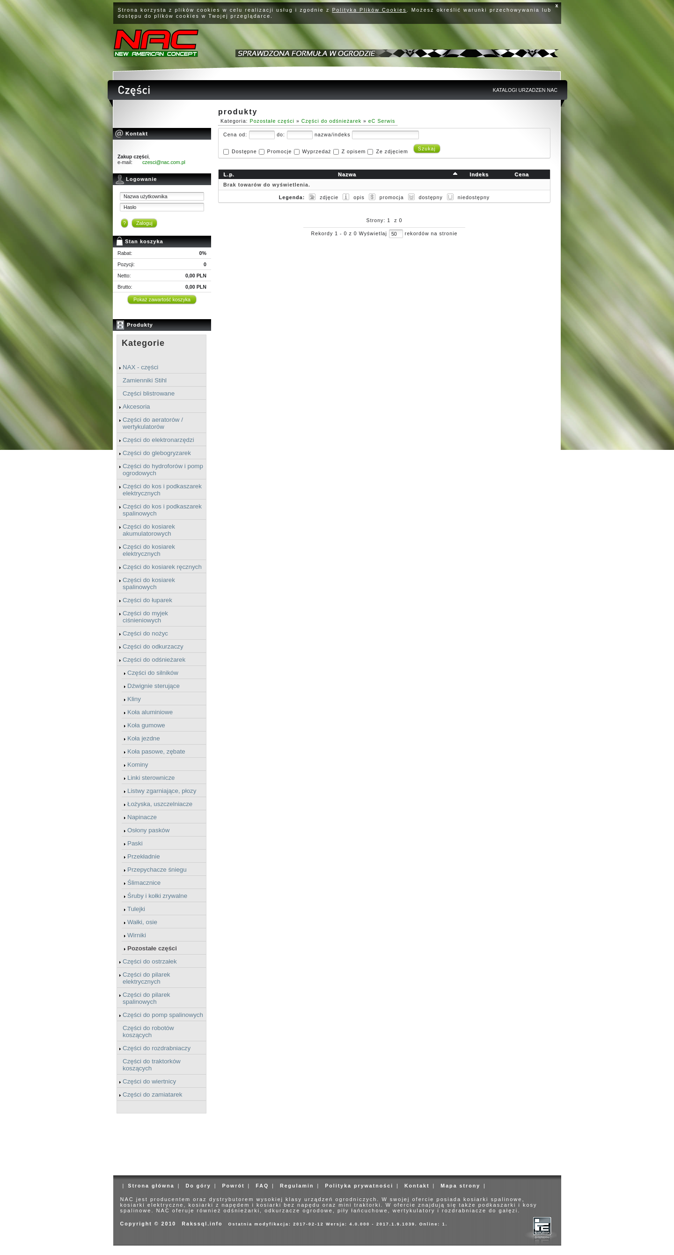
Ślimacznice (144, 882)
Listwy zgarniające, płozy (161, 790)
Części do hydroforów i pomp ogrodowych (163, 470)
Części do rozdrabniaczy (156, 1048)
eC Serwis (382, 121)
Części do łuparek (147, 600)
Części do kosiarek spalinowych (149, 583)
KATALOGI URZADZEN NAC (525, 90)
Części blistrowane (149, 393)
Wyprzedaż (316, 151)
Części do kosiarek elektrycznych (149, 550)
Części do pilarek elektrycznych (146, 978)
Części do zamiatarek (152, 1094)
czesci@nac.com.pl (163, 162)
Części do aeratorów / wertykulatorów (153, 423)
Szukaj (427, 148)
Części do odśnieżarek (154, 659)
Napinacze (142, 817)
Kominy (137, 764)
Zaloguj (144, 223)
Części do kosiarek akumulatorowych (149, 530)
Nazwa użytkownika (146, 196)
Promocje (279, 151)
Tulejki (136, 908)
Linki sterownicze (151, 777)
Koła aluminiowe (150, 712)
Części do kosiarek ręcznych (162, 566)
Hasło (130, 207)
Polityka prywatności (359, 1185)
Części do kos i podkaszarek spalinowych (162, 510)
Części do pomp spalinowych (163, 1014)
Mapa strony (460, 1185)
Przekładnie (143, 856)
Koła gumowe (146, 725)
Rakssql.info (202, 1223)
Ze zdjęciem (392, 151)
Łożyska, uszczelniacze (159, 803)
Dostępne (244, 151)
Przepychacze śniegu (157, 869)
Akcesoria (136, 406)
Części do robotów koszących (148, 1031)
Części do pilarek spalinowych (146, 998)
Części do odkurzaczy (153, 646)
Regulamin (297, 1185)
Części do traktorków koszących (152, 1065)
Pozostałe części (152, 948)
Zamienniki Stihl (145, 380)
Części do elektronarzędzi (158, 439)
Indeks (479, 174)
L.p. (228, 174)
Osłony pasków (148, 830)
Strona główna (151, 1185)
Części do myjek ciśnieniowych (145, 617)
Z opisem (354, 151)
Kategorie (143, 343)
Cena (521, 174)
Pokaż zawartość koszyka (162, 299)
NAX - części (140, 367)
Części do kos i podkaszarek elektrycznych (162, 490)
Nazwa (347, 174)
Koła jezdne (143, 738)
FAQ (262, 1185)
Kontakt (417, 1185)
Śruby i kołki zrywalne (157, 895)
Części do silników (152, 672)
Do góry (198, 1185)
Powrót (233, 1185)
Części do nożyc (145, 633)
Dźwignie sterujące (153, 685)
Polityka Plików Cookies (369, 10)
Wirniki (136, 935)
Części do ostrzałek (150, 961)
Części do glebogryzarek (157, 452)
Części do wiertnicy (149, 1081)
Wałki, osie (142, 922)
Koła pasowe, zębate (156, 751)
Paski (135, 843)
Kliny (134, 698)
